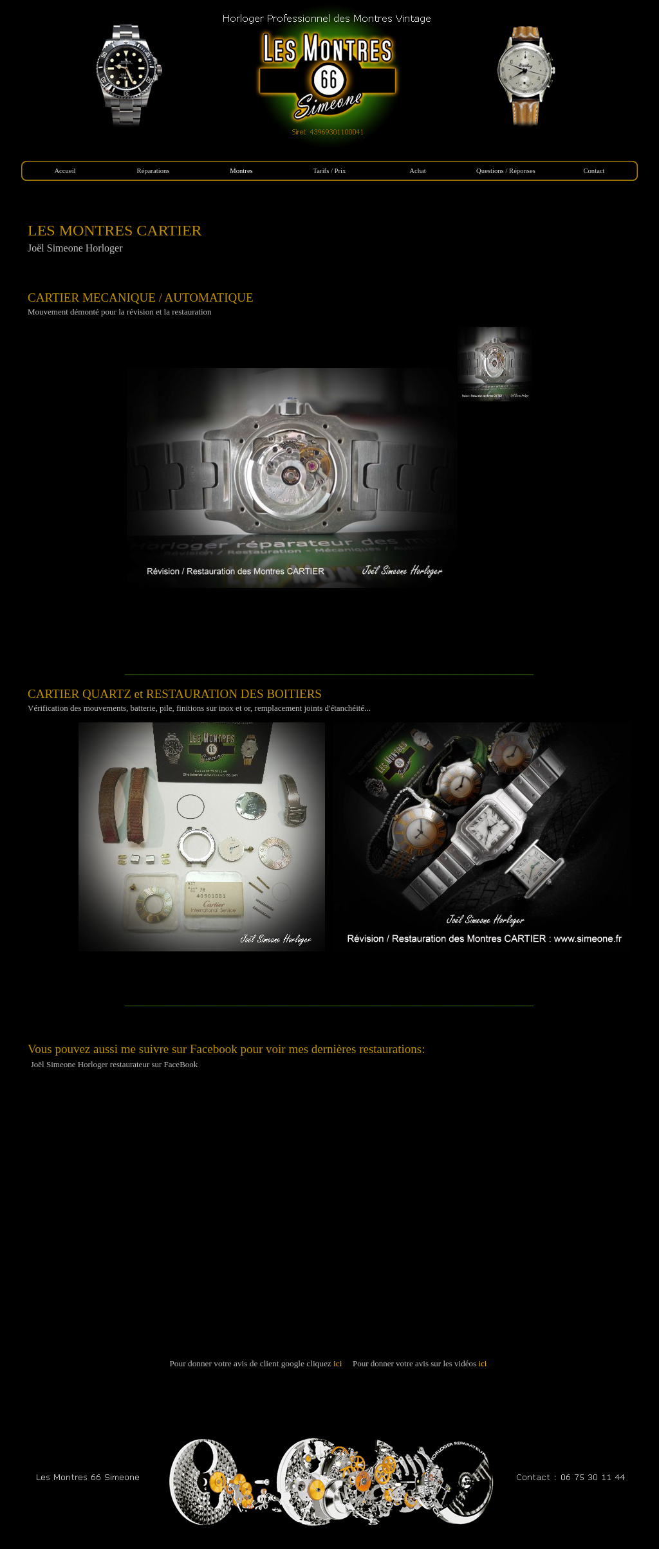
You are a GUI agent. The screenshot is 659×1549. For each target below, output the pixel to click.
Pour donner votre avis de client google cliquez (256, 1363)
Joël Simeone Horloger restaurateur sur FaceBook (114, 1064)
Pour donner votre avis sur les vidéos (421, 1363)
